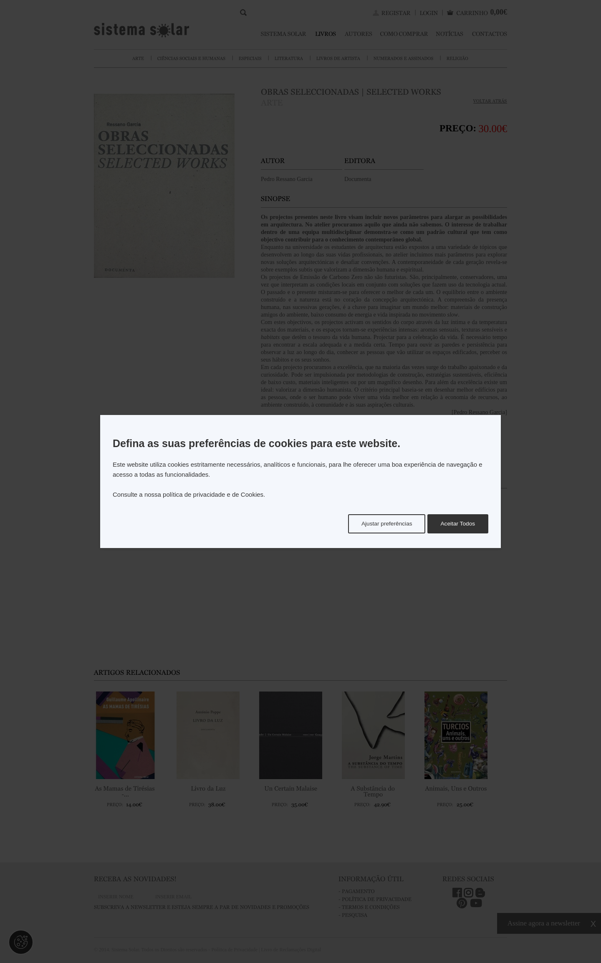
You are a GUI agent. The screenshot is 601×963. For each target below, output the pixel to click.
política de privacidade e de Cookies (213, 494)
